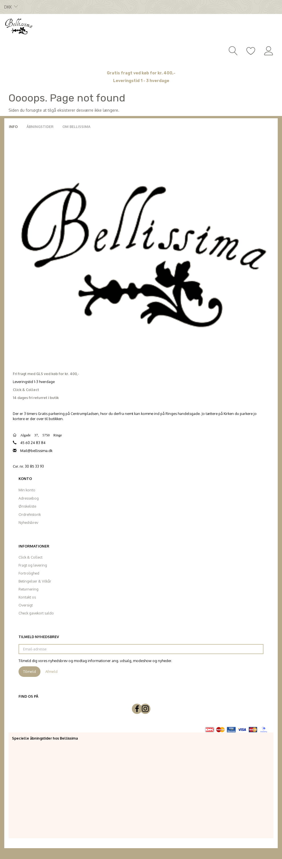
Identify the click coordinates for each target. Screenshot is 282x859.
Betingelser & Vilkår (35, 581)
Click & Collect (30, 557)
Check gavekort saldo (36, 613)
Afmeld (51, 671)
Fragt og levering (33, 565)
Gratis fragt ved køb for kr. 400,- (141, 73)
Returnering (28, 589)
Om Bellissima (76, 126)
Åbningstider (40, 126)
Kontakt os (27, 597)
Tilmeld (29, 671)
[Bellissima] (18, 26)
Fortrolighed (29, 573)
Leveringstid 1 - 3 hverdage (141, 80)
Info (13, 126)
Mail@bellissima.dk (36, 450)
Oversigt (26, 605)
